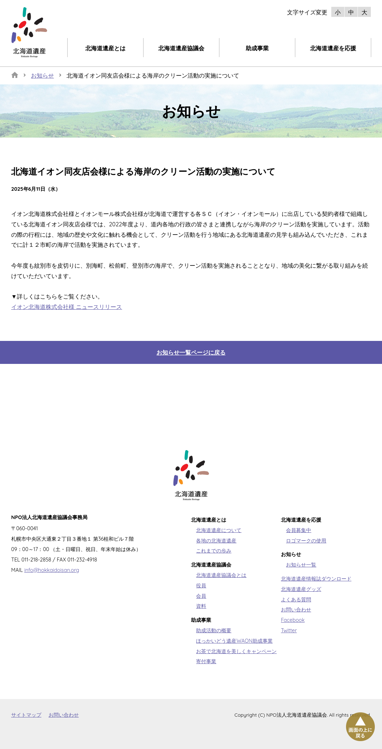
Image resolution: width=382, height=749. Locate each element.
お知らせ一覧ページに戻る (191, 352)
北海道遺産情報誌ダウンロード (316, 578)
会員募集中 (298, 530)
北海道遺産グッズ (301, 589)
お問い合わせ (296, 609)
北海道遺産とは (105, 48)
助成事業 (257, 48)
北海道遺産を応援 (333, 48)
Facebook (293, 620)
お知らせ (42, 75)
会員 (201, 596)
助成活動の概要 (213, 630)
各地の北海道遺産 (216, 540)
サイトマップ (26, 715)
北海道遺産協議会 (181, 48)
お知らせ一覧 (301, 564)
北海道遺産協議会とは (221, 575)
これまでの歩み (213, 550)
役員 (201, 585)
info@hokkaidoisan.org (51, 570)
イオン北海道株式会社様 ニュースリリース (66, 306)
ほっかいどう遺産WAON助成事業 (234, 641)
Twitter (289, 630)
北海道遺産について (218, 530)
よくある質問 (296, 599)
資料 (201, 606)
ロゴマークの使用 (306, 540)
